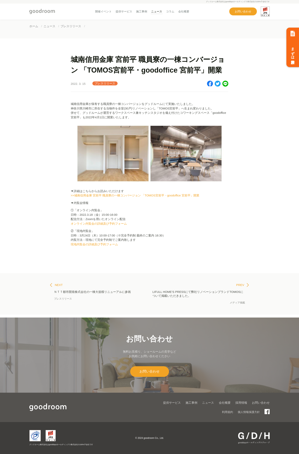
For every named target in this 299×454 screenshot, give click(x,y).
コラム (170, 11)
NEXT (56, 285)
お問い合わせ (243, 11)
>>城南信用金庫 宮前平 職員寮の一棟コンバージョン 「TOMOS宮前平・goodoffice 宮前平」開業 (135, 195)
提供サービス (124, 11)
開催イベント (103, 11)
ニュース (156, 11)
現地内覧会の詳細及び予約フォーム (94, 244)
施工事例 (141, 11)
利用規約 (227, 412)
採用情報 (241, 402)
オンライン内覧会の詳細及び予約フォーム (99, 223)
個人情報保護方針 (249, 412)
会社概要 (183, 11)
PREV (242, 285)
